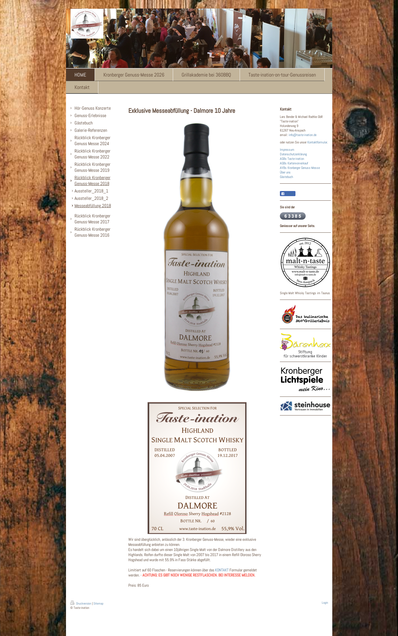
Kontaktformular (317, 142)
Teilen (287, 194)
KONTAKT (222, 570)
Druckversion (81, 603)
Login (325, 603)
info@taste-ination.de (302, 135)
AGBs (283, 158)
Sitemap (98, 603)
